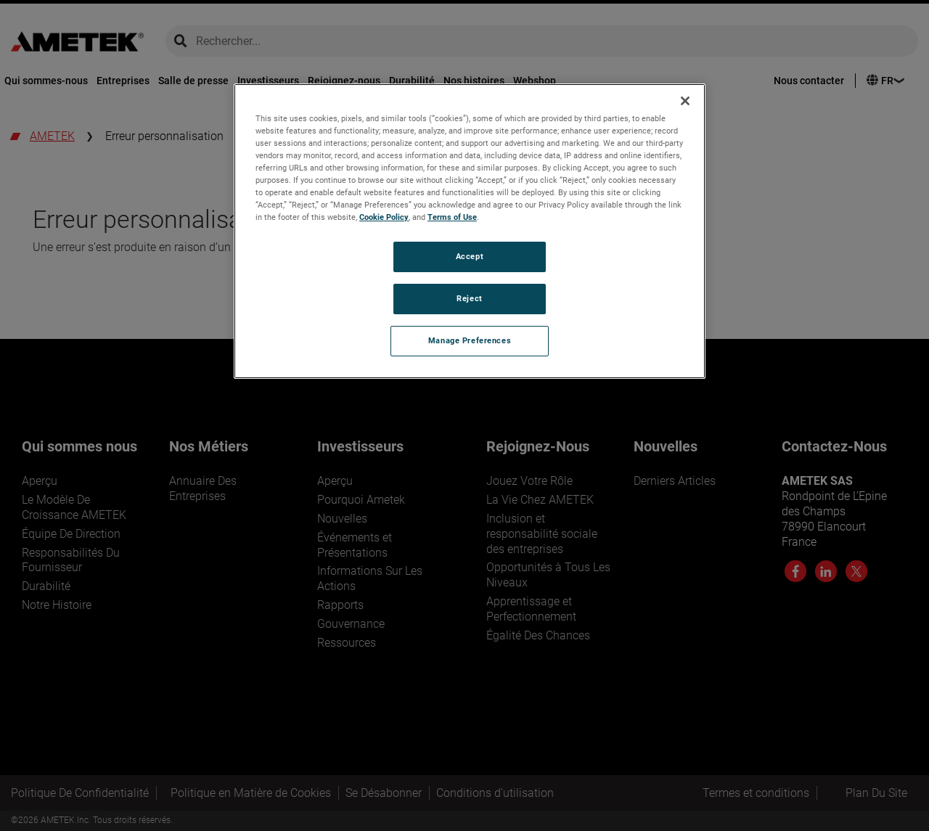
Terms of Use (452, 217)
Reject (469, 298)
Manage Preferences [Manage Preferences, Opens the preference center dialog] (469, 340)
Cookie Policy (384, 217)
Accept (469, 256)
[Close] (685, 101)
